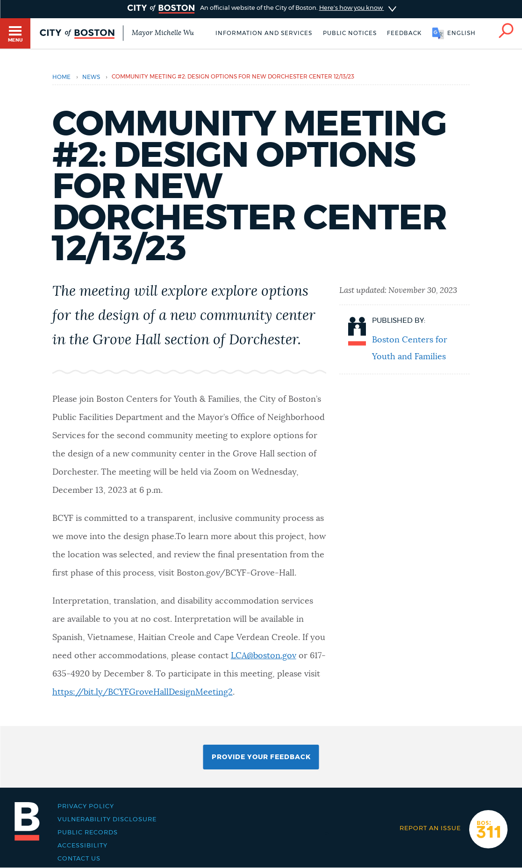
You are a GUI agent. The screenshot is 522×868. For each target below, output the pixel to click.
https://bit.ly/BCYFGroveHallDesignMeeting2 (142, 692)
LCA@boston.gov (263, 656)
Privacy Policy (85, 806)
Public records (87, 832)
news (91, 77)
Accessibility (82, 845)
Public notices (350, 33)
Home (61, 77)
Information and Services (263, 33)
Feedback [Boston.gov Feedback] (404, 33)
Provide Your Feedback (261, 757)
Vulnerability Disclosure (107, 819)
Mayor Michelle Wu (163, 32)
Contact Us (78, 858)
